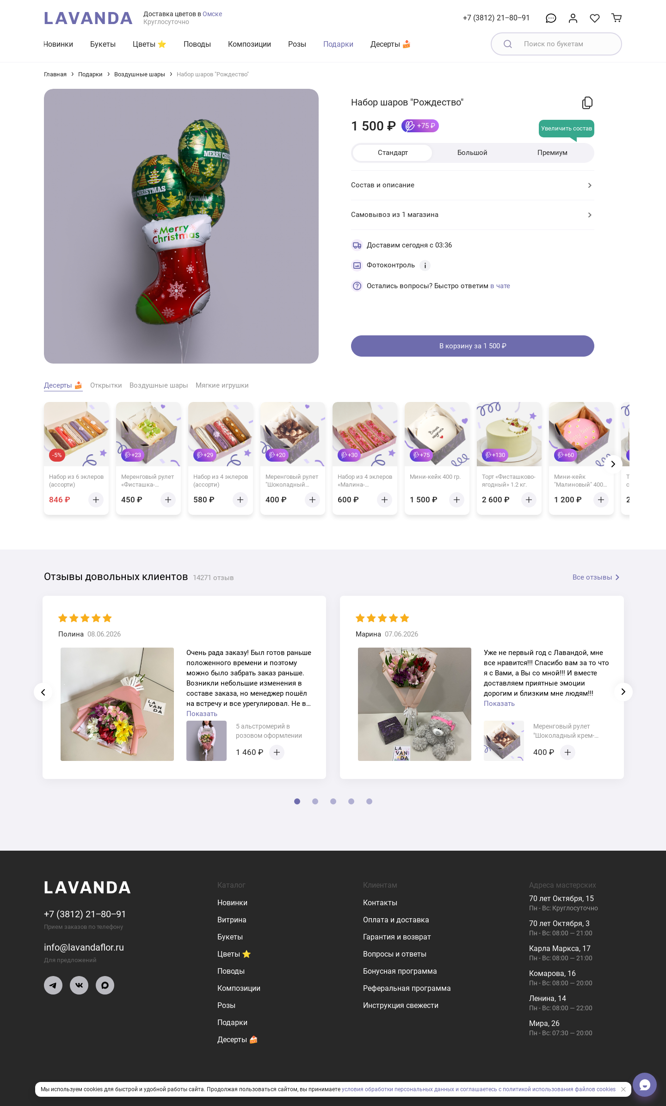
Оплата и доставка (396, 919)
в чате (500, 286)
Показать (201, 714)
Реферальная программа (407, 988)
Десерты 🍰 (390, 44)
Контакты (380, 902)
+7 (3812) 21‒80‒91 (496, 17)
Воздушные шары (139, 74)
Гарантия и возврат (397, 937)
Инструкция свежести (400, 1005)
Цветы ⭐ (149, 44)
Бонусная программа (400, 971)
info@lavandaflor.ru (84, 947)
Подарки (338, 44)
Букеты (103, 44)
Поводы (197, 44)
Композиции (249, 44)
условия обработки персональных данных (398, 1089)
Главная (55, 74)
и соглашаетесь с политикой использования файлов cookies (536, 1089)
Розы (297, 44)
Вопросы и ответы (394, 954)
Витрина (232, 919)
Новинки (58, 44)
